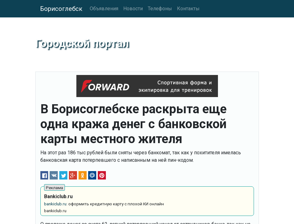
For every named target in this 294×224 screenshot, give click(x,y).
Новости (133, 9)
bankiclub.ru (55, 203)
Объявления (104, 9)
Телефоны (160, 9)
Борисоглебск (61, 8)
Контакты (188, 9)
